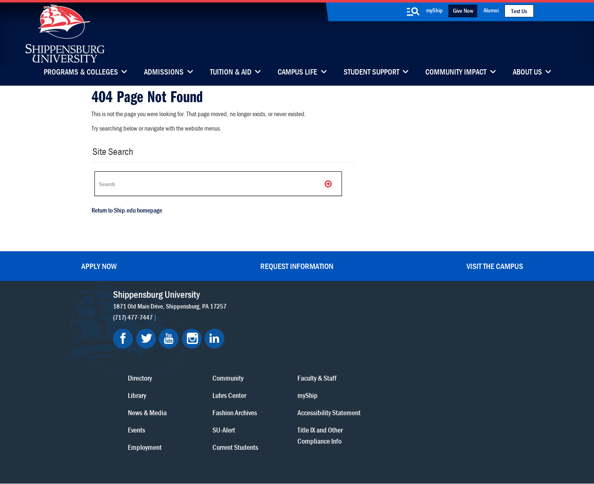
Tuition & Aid (231, 72)
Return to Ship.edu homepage (125, 212)
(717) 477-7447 (136, 316)
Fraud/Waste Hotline (326, 456)
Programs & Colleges (81, 72)
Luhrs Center (343, 331)
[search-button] (413, 11)
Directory (268, 313)
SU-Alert (337, 365)
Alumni (491, 10)
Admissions (164, 72)
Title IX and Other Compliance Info (418, 382)
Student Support (371, 72)
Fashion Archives (348, 348)
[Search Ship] (216, 183)
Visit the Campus (495, 265)
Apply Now (99, 265)
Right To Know (345, 448)
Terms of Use (244, 448)
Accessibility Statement (412, 354)
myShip (434, 10)
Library (266, 331)
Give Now (463, 10)
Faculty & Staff (415, 313)
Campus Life (297, 72)
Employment (273, 383)
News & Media (276, 348)
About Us (527, 72)
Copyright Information (293, 448)
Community (341, 313)
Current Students (349, 383)
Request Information (296, 265)
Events (265, 365)
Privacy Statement (198, 448)
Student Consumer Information (256, 456)
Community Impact (455, 72)
